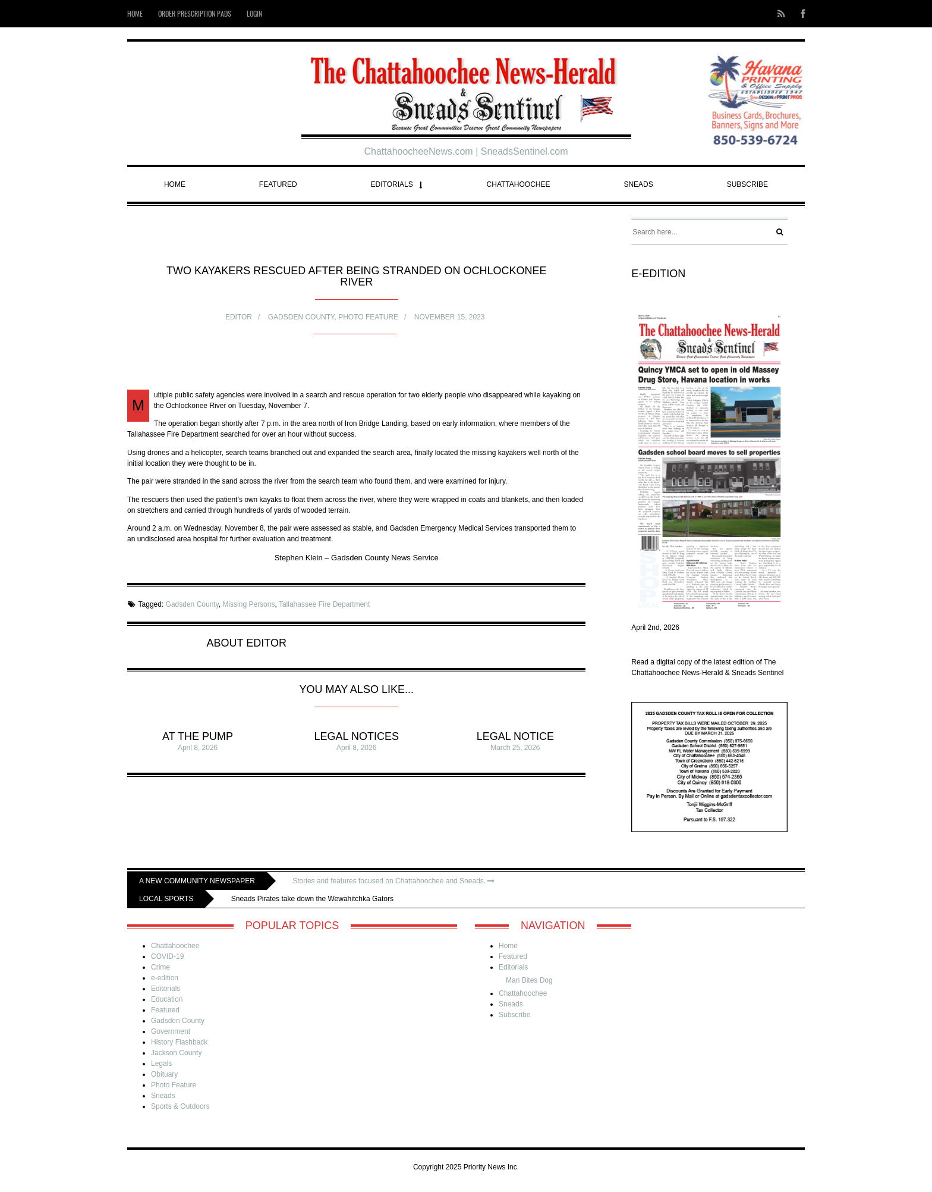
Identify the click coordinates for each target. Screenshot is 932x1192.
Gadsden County (301, 317)
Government (170, 1031)
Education (166, 999)
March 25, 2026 (515, 748)
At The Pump (197, 736)
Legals (161, 1063)
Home (135, 13)
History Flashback (179, 1042)
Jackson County (176, 1053)
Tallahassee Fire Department (324, 604)
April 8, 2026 (198, 748)
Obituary (164, 1074)
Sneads (638, 184)
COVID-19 (167, 956)
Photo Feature (368, 317)
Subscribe (747, 184)
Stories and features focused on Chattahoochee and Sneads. (393, 881)
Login (254, 13)
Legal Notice (515, 736)
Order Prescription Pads (194, 13)
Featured (278, 184)
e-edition (164, 978)
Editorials (392, 184)
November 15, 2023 (449, 317)
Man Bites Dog (529, 980)
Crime (160, 967)
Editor (238, 317)
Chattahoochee (518, 184)
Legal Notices (356, 736)
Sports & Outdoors (180, 1106)
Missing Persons (248, 604)
